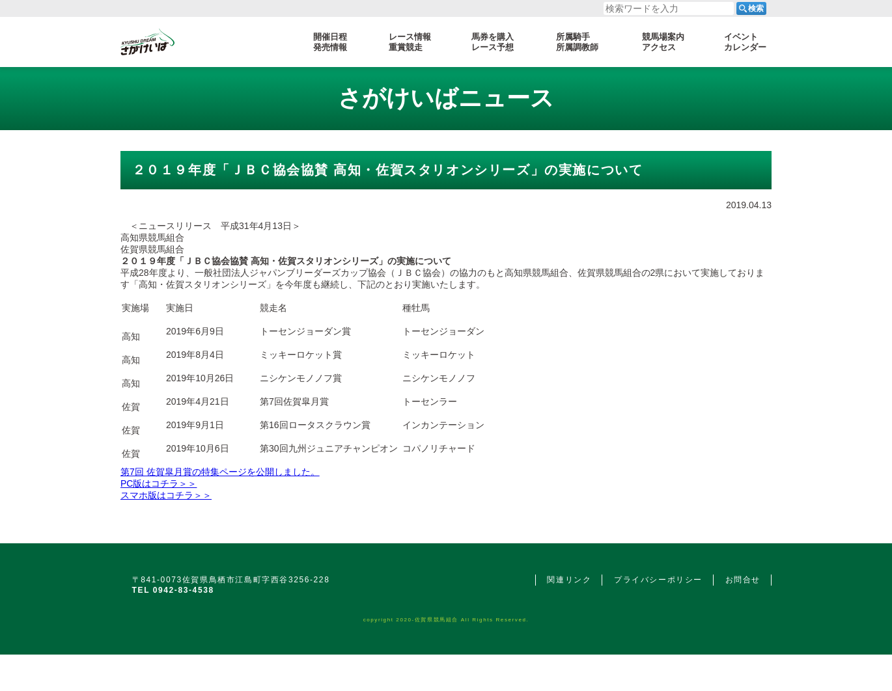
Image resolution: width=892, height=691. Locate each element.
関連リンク (569, 579)
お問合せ (742, 579)
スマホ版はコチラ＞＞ (166, 495)
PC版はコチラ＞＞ (158, 483)
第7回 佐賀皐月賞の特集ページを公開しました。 (220, 472)
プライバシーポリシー (658, 579)
